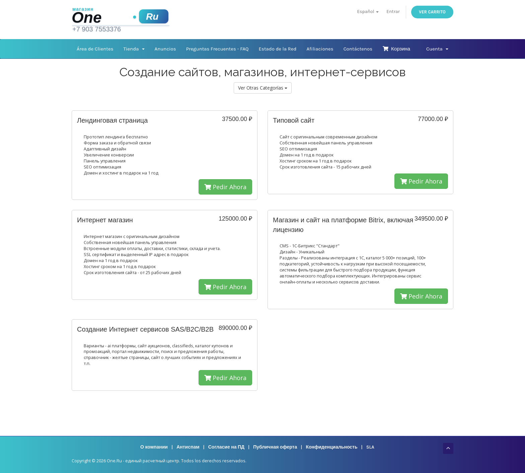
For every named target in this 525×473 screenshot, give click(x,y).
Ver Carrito (432, 11)
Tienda (134, 49)
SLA (370, 447)
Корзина (396, 49)
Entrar (392, 11)
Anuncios (165, 49)
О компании (154, 447)
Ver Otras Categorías (262, 88)
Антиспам (187, 447)
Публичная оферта (275, 447)
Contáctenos (358, 49)
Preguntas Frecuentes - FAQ (217, 49)
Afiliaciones (319, 49)
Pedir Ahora (225, 187)
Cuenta (437, 49)
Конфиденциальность (331, 447)
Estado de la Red (278, 49)
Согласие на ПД (226, 447)
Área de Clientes (95, 49)
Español (368, 11)
